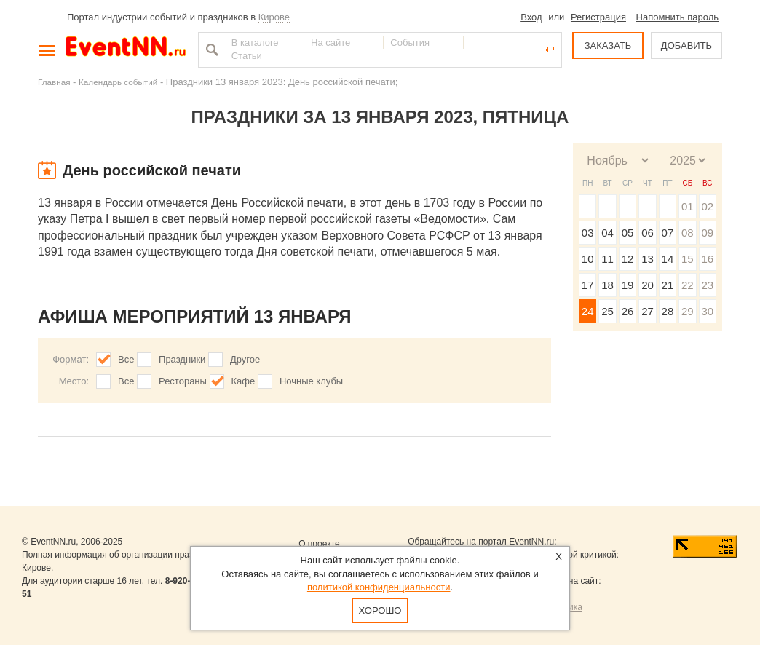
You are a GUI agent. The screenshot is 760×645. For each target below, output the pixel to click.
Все (126, 359)
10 (588, 259)
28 (668, 311)
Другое (245, 359)
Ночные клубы (311, 381)
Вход (531, 17)
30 (707, 311)
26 (628, 311)
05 (628, 232)
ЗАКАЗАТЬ (608, 45)
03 (588, 232)
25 (607, 311)
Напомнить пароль (677, 17)
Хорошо (380, 610)
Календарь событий (118, 82)
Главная (54, 82)
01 (687, 206)
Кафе (243, 381)
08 (687, 232)
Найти (210, 49)
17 (588, 285)
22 (687, 285)
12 (628, 259)
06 (647, 232)
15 (687, 259)
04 (607, 232)
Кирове (274, 17)
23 (707, 285)
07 (668, 232)
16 (707, 259)
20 (647, 285)
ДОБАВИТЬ (686, 45)
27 (647, 311)
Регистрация (598, 17)
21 (668, 285)
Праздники (182, 359)
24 (588, 311)
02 (707, 206)
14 (668, 259)
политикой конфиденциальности (379, 587)
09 (707, 232)
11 (607, 259)
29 (687, 311)
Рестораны (183, 381)
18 (607, 285)
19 (628, 285)
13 (647, 259)
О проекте (319, 544)
